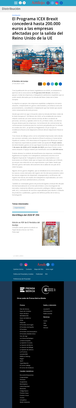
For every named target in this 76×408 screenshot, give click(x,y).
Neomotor (23, 388)
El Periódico (23, 329)
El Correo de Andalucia (27, 368)
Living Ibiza (23, 400)
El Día (21, 320)
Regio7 (22, 359)
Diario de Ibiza (24, 313)
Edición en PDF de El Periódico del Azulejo (26, 223)
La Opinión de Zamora (26, 350)
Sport (21, 361)
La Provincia (23, 352)
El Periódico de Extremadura (28, 331)
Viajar (45, 325)
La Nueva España (25, 340)
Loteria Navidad (24, 386)
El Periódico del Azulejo (20, 81)
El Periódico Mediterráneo (28, 334)
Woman (45, 328)
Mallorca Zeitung (25, 356)
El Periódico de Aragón (26, 325)
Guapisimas (23, 382)
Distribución (16, 15)
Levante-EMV (24, 354)
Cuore (45, 321)
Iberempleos (24, 384)
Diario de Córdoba (25, 311)
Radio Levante (47, 313)
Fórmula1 (22, 379)
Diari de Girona (24, 309)
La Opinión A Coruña (26, 343)
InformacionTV (47, 311)
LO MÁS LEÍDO (18, 256)
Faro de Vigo (23, 336)
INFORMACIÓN (24, 316)
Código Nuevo (24, 391)
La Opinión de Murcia (26, 345)
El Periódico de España (27, 327)
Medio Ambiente (25, 402)
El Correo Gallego (25, 365)
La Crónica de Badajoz (26, 338)
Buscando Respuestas (27, 375)
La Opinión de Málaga (26, 347)
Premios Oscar (24, 395)
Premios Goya (24, 393)
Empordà (22, 322)
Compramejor (24, 377)
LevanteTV (46, 309)
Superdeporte (24, 363)
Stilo (44, 323)
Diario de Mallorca (25, 318)
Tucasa (22, 397)
